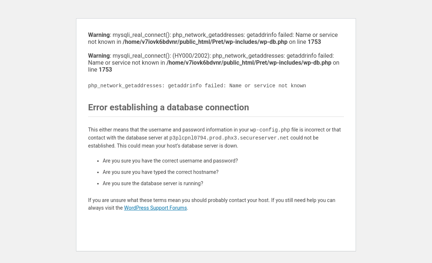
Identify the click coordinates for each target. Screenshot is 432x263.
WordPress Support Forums (155, 208)
